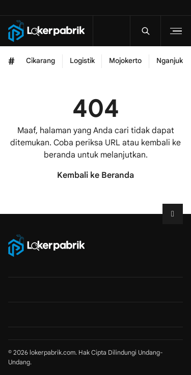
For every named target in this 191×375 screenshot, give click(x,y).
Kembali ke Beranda (95, 175)
